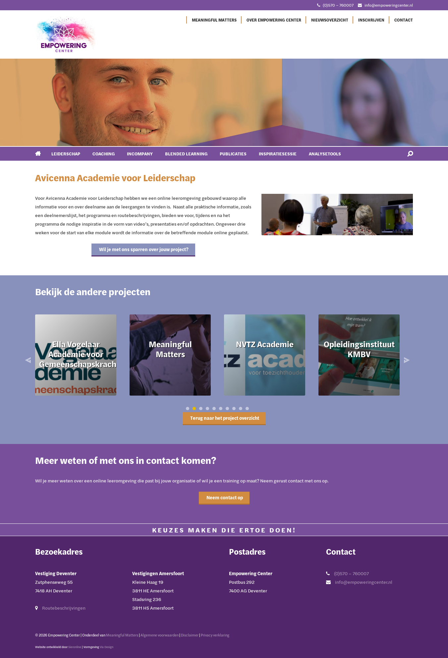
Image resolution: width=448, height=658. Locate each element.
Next (406, 360)
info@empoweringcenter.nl (363, 582)
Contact (403, 20)
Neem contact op (224, 497)
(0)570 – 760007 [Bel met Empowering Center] (338, 5)
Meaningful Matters (214, 20)
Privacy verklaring (215, 634)
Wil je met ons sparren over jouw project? (143, 249)
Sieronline (74, 647)
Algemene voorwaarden (159, 634)
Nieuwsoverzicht (329, 20)
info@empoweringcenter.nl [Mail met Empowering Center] (388, 5)
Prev (29, 360)
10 (247, 408)
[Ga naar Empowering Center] (66, 34)
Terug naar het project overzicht (224, 418)
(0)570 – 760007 (351, 573)
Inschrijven (371, 20)
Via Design (106, 647)
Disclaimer (189, 634)
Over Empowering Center (274, 20)
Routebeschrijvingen (63, 608)
